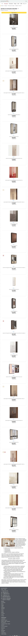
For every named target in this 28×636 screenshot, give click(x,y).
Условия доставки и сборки (5, 623)
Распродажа (6, 3)
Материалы (3, 630)
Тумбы (21, 3)
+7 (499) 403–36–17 (6, 593)
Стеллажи (2, 613)
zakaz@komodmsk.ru (6, 596)
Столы (2, 609)
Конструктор (11, 3)
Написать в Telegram (6, 599)
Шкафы (2, 612)
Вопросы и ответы (4, 620)
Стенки (2, 614)
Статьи (2, 629)
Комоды (15, 3)
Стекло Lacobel (3, 634)
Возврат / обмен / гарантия (5, 621)
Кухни (18, 3)
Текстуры (2, 631)
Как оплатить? (3, 622)
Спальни (2, 615)
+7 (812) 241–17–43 (6, 595)
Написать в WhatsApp (6, 598)
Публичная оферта (4, 626)
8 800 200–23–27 (5, 592)
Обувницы (3, 607)
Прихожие (2, 608)
